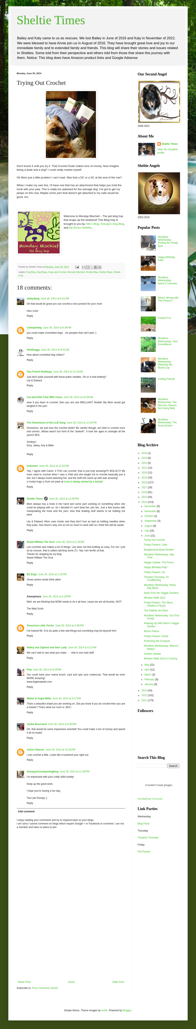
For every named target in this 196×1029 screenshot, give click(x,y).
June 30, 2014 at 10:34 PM (60, 749)
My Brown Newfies (80, 227)
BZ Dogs (32, 574)
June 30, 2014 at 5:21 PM (82, 647)
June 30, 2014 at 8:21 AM (55, 298)
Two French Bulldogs (39, 371)
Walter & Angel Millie (39, 698)
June (147, 535)
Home (71, 982)
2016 (145, 492)
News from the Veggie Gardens (161, 592)
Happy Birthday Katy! (155, 567)
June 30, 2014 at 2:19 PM (70, 542)
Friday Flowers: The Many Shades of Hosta (158, 604)
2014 (145, 502)
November (150, 511)
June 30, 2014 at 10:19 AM (68, 371)
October (149, 516)
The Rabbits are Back (156, 610)
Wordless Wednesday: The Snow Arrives (167, 422)
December (150, 506)
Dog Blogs (42, 272)
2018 (145, 482)
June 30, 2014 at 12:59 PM (64, 498)
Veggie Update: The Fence (159, 562)
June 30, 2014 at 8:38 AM (57, 327)
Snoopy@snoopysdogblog (42, 771)
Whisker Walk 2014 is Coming (160, 658)
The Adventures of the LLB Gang (46, 422)
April (147, 669)
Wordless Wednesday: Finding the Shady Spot (168, 241)
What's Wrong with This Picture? (168, 299)
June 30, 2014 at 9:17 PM (67, 698)
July (147, 530)
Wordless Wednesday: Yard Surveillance (167, 341)
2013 (145, 690)
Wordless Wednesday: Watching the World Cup (165, 363)
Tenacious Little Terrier (40, 625)
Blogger (127, 1010)
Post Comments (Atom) (45, 988)
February (149, 679)
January (149, 684)
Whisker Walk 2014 (154, 597)
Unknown (32, 465)
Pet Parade (144, 851)
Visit (150, 799)
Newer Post (24, 982)
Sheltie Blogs (105, 272)
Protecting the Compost (157, 641)
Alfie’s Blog (92, 223)
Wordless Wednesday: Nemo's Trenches (167, 280)
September (150, 520)
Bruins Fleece (151, 631)
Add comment (26, 811)
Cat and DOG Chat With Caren (44, 397)
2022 (145, 463)
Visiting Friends (166, 379)
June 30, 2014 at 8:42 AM (55, 349)
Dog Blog (30, 272)
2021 (145, 467)
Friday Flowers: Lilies (155, 544)
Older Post (118, 982)
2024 (145, 453)
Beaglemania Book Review (159, 549)
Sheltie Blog (92, 272)
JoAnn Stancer (35, 749)
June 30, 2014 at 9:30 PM (62, 724)
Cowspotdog (34, 327)
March (148, 674)
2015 (145, 497)
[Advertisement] (71, 949)
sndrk (104, 1010)
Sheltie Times (51, 20)
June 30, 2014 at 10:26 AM (78, 397)
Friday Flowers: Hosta (156, 636)
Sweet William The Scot (41, 542)
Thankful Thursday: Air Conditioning (156, 578)
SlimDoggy (33, 349)
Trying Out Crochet (154, 539)
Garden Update (152, 653)
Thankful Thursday (148, 837)
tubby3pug (33, 298)
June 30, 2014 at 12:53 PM (54, 465)
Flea (29, 669)
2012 (145, 695)
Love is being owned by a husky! (83, 481)
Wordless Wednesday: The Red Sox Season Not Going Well (167, 404)
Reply (30, 315)
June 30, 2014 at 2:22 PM (52, 574)
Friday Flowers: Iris (154, 572)
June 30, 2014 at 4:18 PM (56, 596)
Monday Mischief (76, 272)
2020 (145, 472)
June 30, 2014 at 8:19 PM (47, 669)
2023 (145, 458)
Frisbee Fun (164, 318)
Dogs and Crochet (57, 272)
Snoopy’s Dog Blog (112, 223)
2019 (145, 477)
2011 (145, 700)
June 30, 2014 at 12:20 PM (82, 422)
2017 (145, 487)
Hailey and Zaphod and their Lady (47, 647)
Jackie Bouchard (37, 724)
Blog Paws (144, 823)
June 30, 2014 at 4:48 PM (69, 625)
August (148, 525)
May (147, 664)
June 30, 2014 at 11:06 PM (74, 771)
